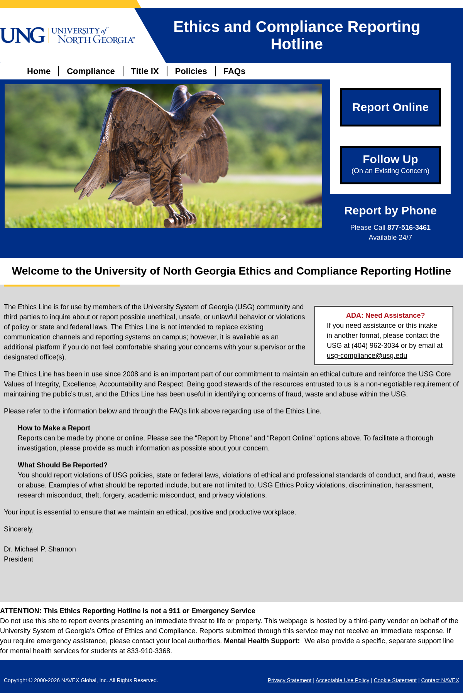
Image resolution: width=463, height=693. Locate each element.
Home (39, 71)
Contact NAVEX (440, 680)
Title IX (145, 71)
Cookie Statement (395, 680)
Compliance (91, 71)
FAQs (234, 71)
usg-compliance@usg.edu (367, 355)
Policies (191, 71)
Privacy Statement (290, 680)
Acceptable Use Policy (342, 680)
